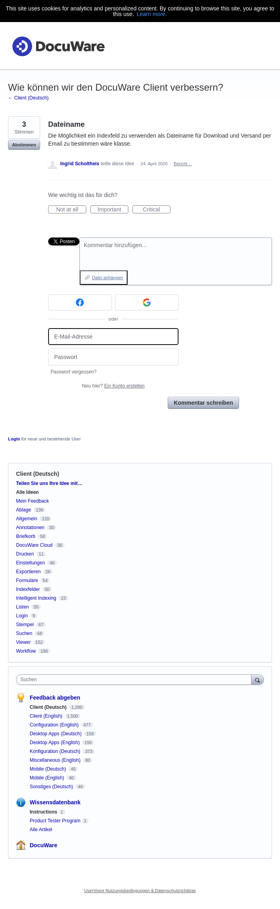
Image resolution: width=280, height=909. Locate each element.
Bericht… (183, 163)
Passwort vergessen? (74, 372)
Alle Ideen (27, 492)
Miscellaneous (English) (56, 760)
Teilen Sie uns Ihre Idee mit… (49, 483)
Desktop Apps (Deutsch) (56, 734)
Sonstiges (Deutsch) (52, 786)
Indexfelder (28, 589)
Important (112, 209)
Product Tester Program (55, 821)
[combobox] (135, 679)
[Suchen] (257, 679)
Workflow (26, 651)
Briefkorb (25, 536)
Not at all (71, 209)
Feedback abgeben (55, 697)
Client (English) (47, 716)
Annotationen (30, 527)
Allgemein (26, 518)
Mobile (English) (47, 778)
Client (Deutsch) (37, 474)
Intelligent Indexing (36, 598)
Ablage (23, 510)
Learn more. (152, 14)
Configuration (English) (55, 725)
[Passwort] (113, 356)
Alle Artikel (41, 829)
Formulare (27, 580)
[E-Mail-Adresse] (113, 336)
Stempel (25, 624)
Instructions (43, 812)
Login (14, 438)
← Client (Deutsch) (28, 98)
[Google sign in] (147, 302)
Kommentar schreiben (203, 403)
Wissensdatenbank (55, 802)
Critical (156, 209)
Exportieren (28, 571)
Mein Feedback (32, 501)
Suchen (24, 633)
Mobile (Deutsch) (48, 769)
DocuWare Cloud (34, 545)
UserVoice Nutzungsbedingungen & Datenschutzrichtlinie (140, 890)
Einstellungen (30, 563)
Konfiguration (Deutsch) (55, 751)
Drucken (25, 554)
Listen (22, 607)
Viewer (23, 642)
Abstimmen (24, 144)
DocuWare (43, 845)
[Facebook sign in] (80, 302)
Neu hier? (113, 386)
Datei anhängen (107, 277)
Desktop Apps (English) (55, 742)
